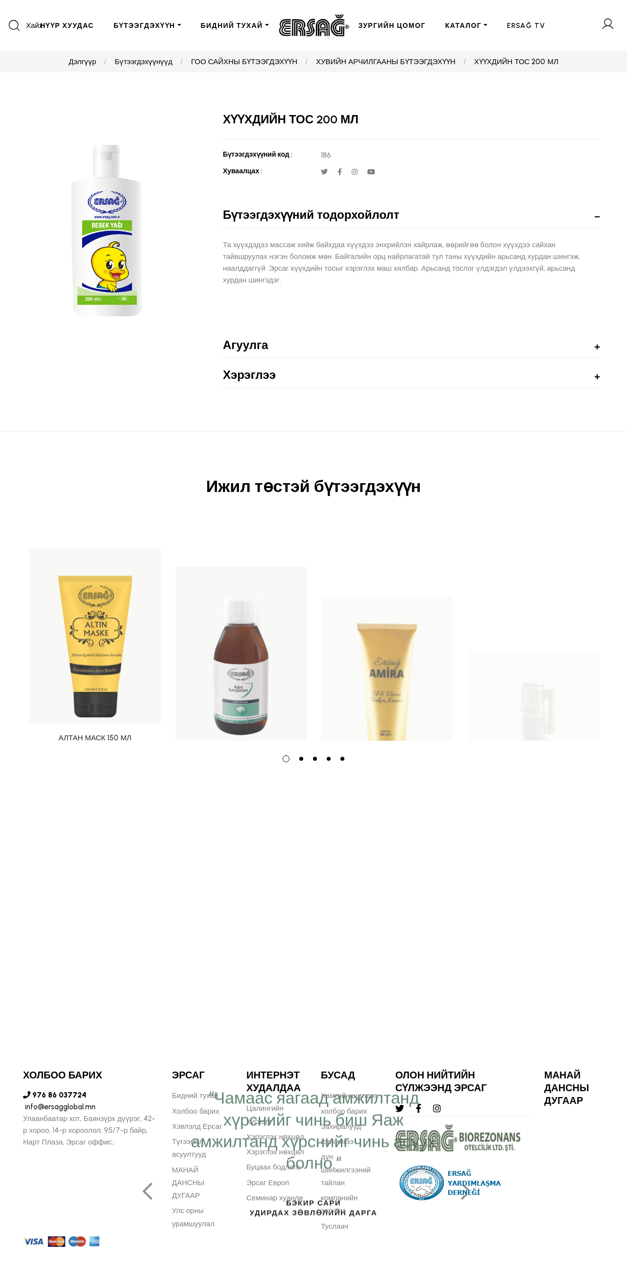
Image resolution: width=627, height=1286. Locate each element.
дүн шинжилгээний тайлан (346, 1169)
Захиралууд (341, 1126)
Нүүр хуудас (67, 26)
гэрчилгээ (337, 1141)
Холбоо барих (195, 1111)
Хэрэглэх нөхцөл (275, 1136)
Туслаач (334, 1226)
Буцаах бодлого (273, 1167)
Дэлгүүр (82, 61)
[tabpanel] (95, 631)
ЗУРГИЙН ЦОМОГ (392, 26)
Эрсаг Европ (267, 1182)
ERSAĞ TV (526, 26)
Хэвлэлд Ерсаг (197, 1126)
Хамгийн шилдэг (349, 1095)
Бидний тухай (195, 1095)
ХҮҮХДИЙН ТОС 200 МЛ (516, 61)
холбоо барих (344, 1111)
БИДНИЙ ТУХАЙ (232, 26)
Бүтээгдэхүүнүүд (143, 61)
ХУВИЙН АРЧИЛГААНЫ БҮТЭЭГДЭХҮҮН (386, 61)
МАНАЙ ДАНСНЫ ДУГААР (188, 1183)
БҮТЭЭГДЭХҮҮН (144, 26)
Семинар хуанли (274, 1197)
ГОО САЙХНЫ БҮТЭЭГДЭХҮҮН (244, 61)
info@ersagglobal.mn (59, 1106)
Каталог (463, 26)
